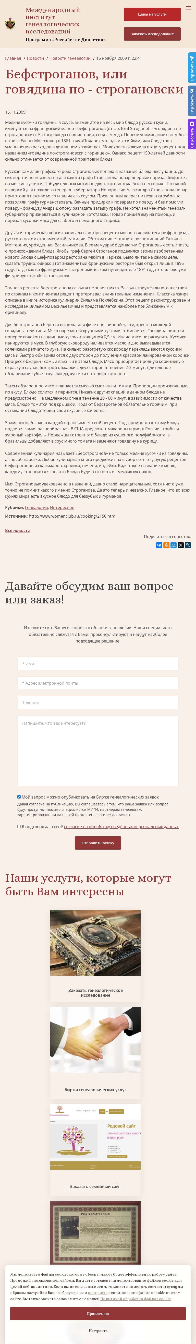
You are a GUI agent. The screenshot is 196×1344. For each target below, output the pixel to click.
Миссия (118, 1175)
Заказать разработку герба (98, 1043)
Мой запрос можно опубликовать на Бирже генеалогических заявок (88, 797)
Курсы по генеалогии (131, 1261)
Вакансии (120, 1184)
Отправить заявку (98, 842)
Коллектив (15, 1184)
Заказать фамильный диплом (35, 1043)
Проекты (14, 1175)
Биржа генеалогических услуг (98, 969)
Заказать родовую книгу (66, 1116)
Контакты (120, 1194)
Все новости (17, 530)
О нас (10, 1166)
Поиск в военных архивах (161, 1043)
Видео (11, 1194)
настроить (97, 1292)
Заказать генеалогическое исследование (34, 969)
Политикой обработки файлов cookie (135, 1299)
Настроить (98, 1331)
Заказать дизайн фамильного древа (129, 1116)
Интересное (62, 507)
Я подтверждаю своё (98, 826)
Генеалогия (36, 507)
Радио (11, 1203)
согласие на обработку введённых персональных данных (121, 826)
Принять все (98, 1314)
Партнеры (121, 1166)
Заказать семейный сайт (161, 969)
